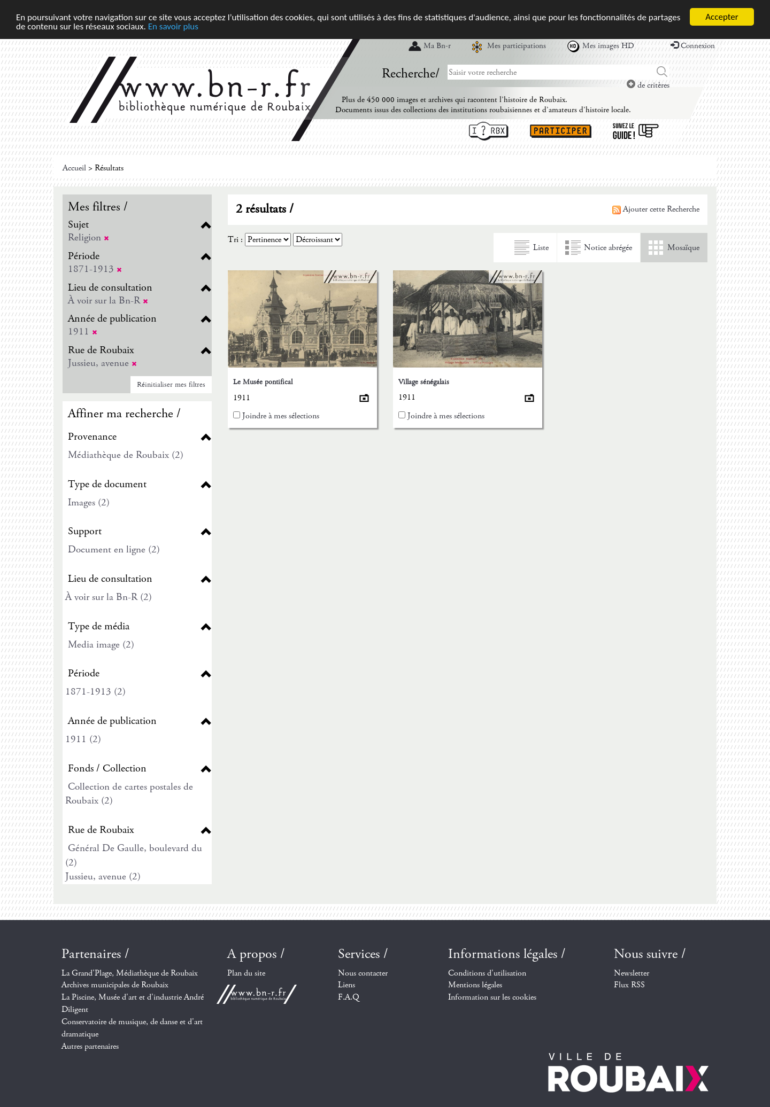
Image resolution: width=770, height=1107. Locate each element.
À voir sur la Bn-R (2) (108, 597)
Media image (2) (101, 644)
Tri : (235, 239)
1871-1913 (95, 269)
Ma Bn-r (437, 46)
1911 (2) (83, 739)
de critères (648, 85)
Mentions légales (475, 985)
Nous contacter (363, 972)
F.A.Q (348, 997)
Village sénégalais (423, 381)
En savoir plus (173, 26)
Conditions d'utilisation (487, 972)
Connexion (693, 46)
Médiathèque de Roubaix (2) (125, 455)
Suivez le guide (636, 131)
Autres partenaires (90, 1046)
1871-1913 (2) (95, 691)
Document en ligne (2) (114, 549)
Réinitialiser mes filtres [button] (171, 384)
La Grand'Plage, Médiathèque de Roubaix (129, 972)
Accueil (74, 168)
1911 (82, 331)
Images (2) (89, 502)
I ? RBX (489, 131)
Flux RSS (629, 985)
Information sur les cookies (492, 997)
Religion (88, 237)
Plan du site (246, 972)
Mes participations (516, 46)
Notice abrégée (608, 247)
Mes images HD (608, 46)
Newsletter (631, 972)
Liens (346, 985)
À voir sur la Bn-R (108, 300)
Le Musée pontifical (262, 382)
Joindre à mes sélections (280, 416)
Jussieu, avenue (102, 363)
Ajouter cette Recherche (655, 209)
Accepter (721, 16)
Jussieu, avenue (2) (103, 876)
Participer (560, 131)
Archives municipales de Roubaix (114, 985)
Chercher (662, 72)
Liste (541, 247)
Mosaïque (683, 247)
